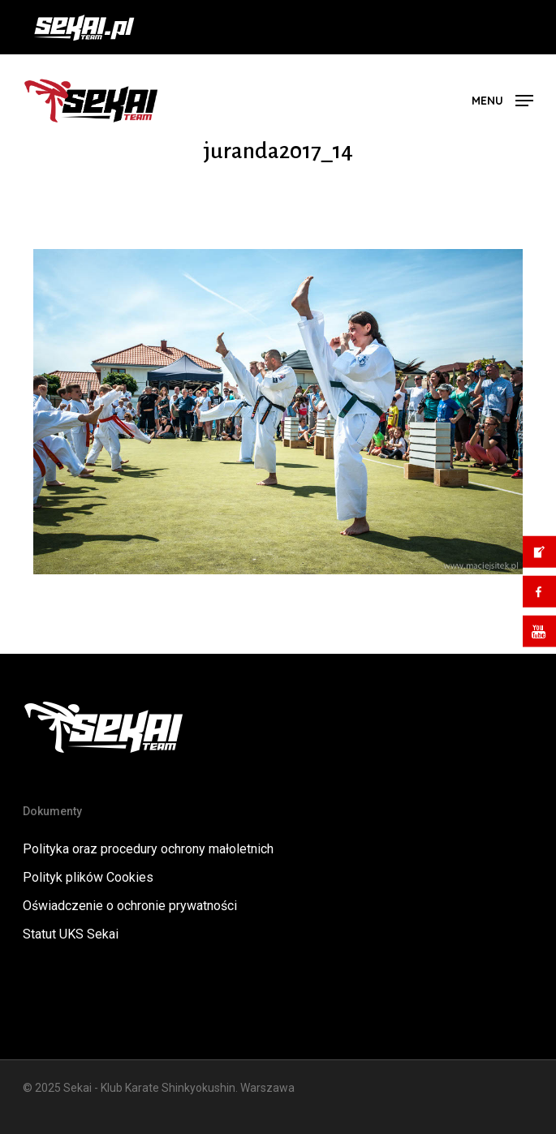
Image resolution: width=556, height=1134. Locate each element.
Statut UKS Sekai (71, 934)
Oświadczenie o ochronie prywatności (130, 905)
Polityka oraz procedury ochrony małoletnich (148, 849)
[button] (502, 99)
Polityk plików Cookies (88, 877)
